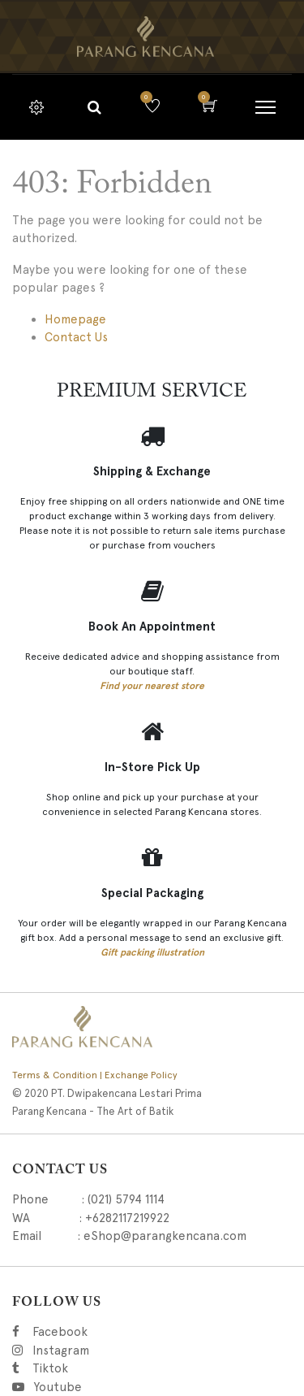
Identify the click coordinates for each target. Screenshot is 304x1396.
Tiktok (122, 1368)
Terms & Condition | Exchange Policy (95, 1075)
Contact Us (76, 337)
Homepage (75, 319)
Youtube (56, 1387)
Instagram (143, 1350)
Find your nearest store (152, 685)
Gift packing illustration (152, 952)
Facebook (82, 1331)
